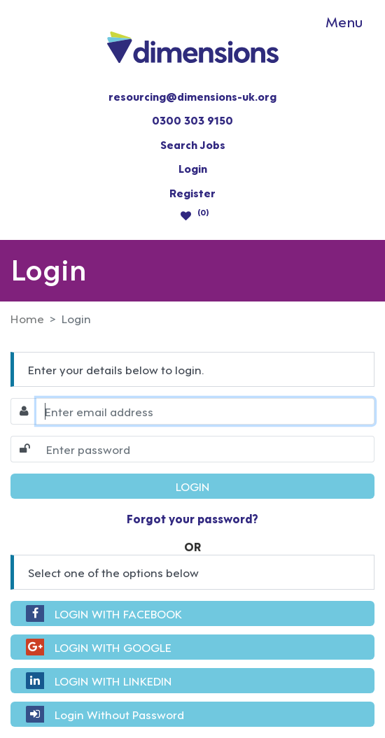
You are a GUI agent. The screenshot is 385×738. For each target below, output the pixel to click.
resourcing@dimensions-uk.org (192, 96)
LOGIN (193, 486)
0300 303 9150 (192, 119)
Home (27, 318)
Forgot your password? (192, 518)
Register (192, 192)
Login (192, 168)
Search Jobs (192, 144)
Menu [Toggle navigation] (344, 20)
